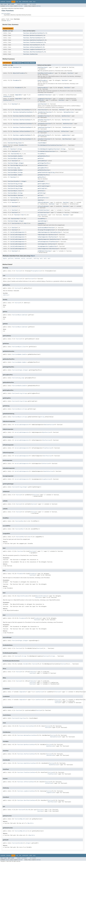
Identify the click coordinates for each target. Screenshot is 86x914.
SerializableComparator (17, 232)
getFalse (40, 158)
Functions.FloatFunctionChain (32, 42)
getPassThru (41, 177)
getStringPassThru (43, 183)
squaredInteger (42, 221)
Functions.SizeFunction (30, 54)
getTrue (40, 195)
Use (17, 1)
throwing (40, 229)
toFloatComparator (43, 241)
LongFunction (65, 135)
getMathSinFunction (43, 170)
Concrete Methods (29, 62)
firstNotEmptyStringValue (45, 149)
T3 (43, 44)
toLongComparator (43, 246)
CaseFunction (7, 96)
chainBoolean (41, 112)
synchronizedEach (43, 227)
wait (41, 258)
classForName (41, 142)
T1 (44, 33)
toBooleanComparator (44, 232)
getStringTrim (42, 188)
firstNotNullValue (43, 151)
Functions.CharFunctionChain (32, 37)
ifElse (40, 202)
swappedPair (41, 223)
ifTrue (40, 206)
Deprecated (25, 1)
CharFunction (65, 119)
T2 (46, 33)
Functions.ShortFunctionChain (32, 51)
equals (5, 258)
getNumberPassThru (43, 174)
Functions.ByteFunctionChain (32, 35)
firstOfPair (41, 153)
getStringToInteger (43, 186)
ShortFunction (66, 139)
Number (16, 170)
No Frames (24, 4)
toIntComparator (42, 244)
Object (9, 20)
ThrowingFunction (49, 229)
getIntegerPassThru (43, 163)
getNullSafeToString (44, 172)
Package (8, 1)
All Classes (33, 4)
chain (39, 109)
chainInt (40, 131)
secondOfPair (41, 218)
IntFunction (64, 131)
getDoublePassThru (43, 156)
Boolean (20, 158)
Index (30, 1)
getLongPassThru (42, 167)
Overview (2, 1)
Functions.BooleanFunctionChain (33, 33)
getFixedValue (42, 160)
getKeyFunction (42, 165)
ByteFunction (65, 116)
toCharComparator (43, 237)
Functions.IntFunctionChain (31, 47)
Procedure (16, 80)
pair (39, 214)
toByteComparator (43, 234)
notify (23, 258)
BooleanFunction (68, 112)
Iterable (21, 145)
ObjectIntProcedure (19, 73)
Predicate (41, 100)
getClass (10, 258)
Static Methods (17, 62)
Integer (16, 163)
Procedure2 (18, 87)
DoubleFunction (67, 123)
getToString (41, 193)
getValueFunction (43, 197)
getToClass (41, 190)
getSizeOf (41, 181)
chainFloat (41, 127)
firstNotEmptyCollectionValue (47, 145)
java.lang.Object (6, 13)
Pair (18, 153)
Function (15, 67)
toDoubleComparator (43, 239)
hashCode (17, 258)
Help (34, 1)
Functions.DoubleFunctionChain (32, 40)
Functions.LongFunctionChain (32, 49)
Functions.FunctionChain (30, 44)
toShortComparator (43, 248)
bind (39, 67)
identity (40, 200)
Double (16, 156)
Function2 (44, 67)
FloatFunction (66, 127)
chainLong (41, 135)
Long (15, 167)
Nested (7, 6)
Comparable (18, 94)
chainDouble (41, 123)
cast (39, 104)
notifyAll (29, 258)
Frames (19, 4)
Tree (20, 1)
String (16, 142)
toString (36, 258)
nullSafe (40, 210)
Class (19, 142)
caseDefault (41, 94)
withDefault (41, 251)
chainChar (41, 119)
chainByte (41, 116)
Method (20, 6)
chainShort (41, 139)
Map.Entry (19, 165)
